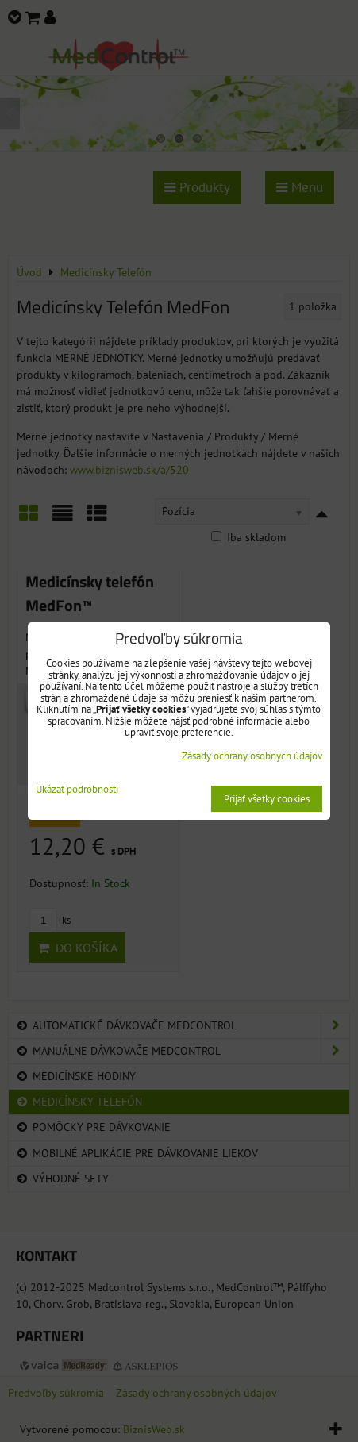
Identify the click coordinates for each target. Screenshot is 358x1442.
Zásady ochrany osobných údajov (252, 756)
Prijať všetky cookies (267, 799)
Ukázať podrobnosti (77, 790)
